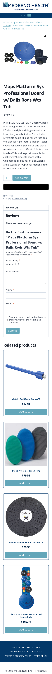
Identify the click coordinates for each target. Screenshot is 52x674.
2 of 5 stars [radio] (10, 264)
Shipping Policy (17, 651)
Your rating (13, 260)
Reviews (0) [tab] (12, 207)
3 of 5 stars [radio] (13, 264)
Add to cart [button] (26, 411)
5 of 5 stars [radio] (18, 264)
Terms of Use (40, 656)
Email (10, 303)
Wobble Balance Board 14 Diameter (26, 542)
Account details (31, 647)
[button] (45, 36)
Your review (13, 271)
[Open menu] (26, 15)
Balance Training (19, 198)
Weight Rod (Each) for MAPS (26, 399)
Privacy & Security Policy (18, 656)
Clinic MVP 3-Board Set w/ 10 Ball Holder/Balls (26, 615)
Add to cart (21, 178)
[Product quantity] (7, 178)
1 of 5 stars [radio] (7, 264)
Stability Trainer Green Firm (26, 470)
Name (10, 289)
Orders (16, 647)
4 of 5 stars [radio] (16, 264)
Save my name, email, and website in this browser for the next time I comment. (27, 320)
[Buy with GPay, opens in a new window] (26, 187)
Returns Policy (35, 651)
